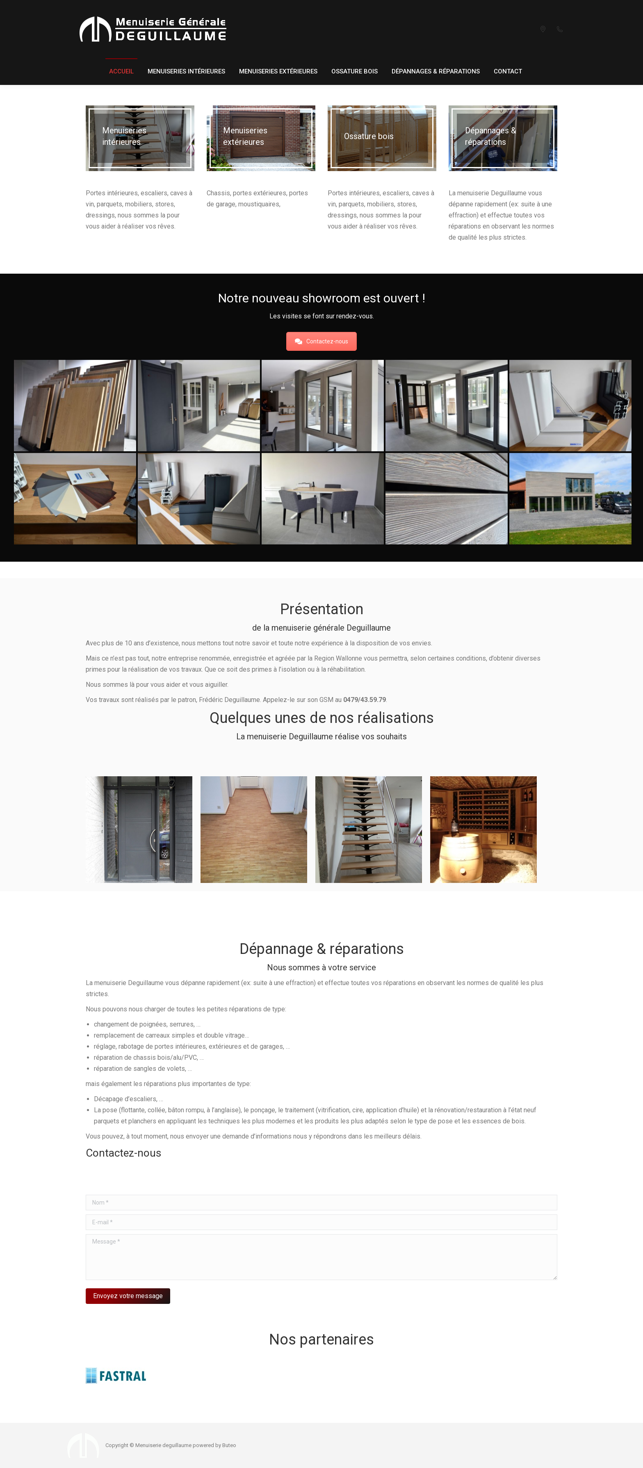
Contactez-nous (321, 341)
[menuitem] (121, 71)
